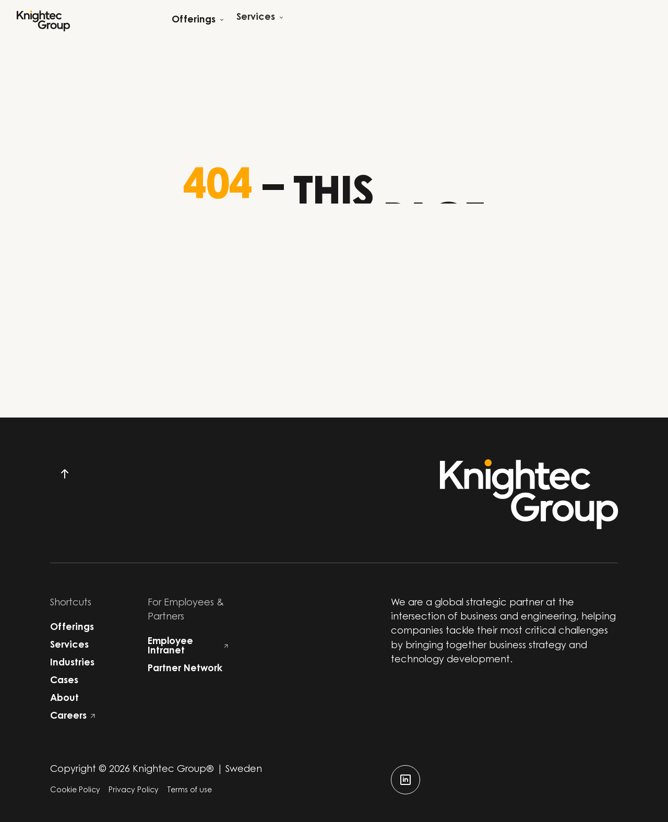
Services (69, 645)
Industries (72, 663)
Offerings (72, 628)
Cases (64, 681)
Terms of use (189, 790)
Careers (72, 716)
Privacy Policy (134, 790)
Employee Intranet (188, 646)
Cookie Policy (75, 790)
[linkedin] (405, 779)
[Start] (43, 20)
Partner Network (185, 669)
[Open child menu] (198, 21)
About (64, 699)
